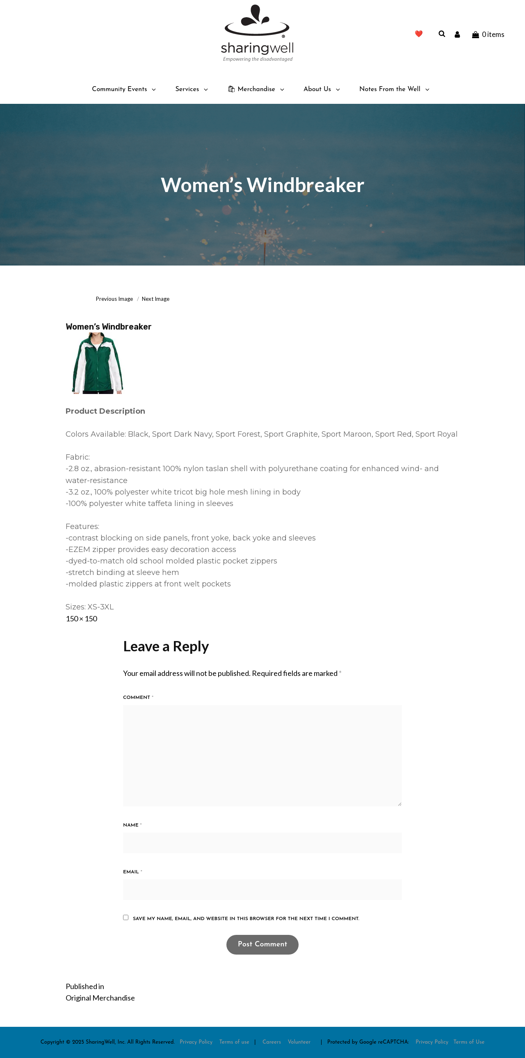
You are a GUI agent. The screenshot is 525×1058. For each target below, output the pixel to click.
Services (192, 89)
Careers (271, 1042)
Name (132, 825)
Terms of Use (469, 1042)
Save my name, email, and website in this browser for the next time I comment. (246, 918)
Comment (138, 697)
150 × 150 (81, 618)
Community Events (124, 89)
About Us (322, 89)
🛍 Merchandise (256, 89)
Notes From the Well (395, 89)
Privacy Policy (196, 1042)
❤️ (419, 34)
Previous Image (114, 298)
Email (132, 872)
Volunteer (299, 1042)
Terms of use (234, 1042)
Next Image (155, 298)
